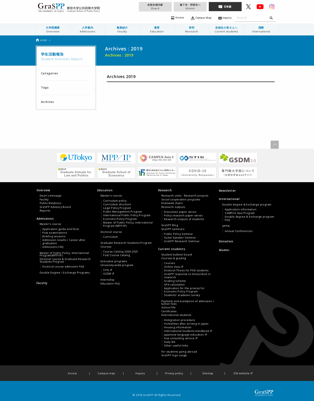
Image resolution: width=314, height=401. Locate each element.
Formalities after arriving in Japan (186, 323)
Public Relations (50, 203)
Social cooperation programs (180, 199)
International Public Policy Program (127, 215)
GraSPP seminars (172, 229)
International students (176, 315)
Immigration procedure (179, 320)
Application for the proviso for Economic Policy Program (184, 290)
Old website (242, 373)
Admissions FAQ (53, 247)
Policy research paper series (183, 215)
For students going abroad (179, 351)
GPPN (226, 226)
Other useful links (176, 345)
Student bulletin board (176, 254)
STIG (106, 270)
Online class (172, 266)
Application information (240, 209)
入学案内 (87, 29)
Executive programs (114, 261)
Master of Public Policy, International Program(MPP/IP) (64, 254)
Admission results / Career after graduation (64, 241)
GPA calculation (174, 284)
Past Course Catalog (116, 255)
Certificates (169, 311)
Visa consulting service (179, 338)
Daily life (170, 342)
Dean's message (51, 195)
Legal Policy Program (117, 208)
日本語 (227, 6)
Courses (106, 246)
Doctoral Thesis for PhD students (186, 270)
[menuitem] (52, 29)
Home (41, 40)
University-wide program (117, 265)
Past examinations (54, 232)
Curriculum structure (117, 204)
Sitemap (207, 373)
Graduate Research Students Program (126, 243)
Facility (44, 199)
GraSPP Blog (169, 225)
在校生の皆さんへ (226, 29)
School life (168, 307)
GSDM (107, 273)
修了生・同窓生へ (190, 6)
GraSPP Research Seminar (181, 241)
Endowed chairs (172, 203)
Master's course (50, 224)
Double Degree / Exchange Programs (65, 272)
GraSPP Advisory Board (55, 207)
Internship (108, 279)
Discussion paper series (180, 212)
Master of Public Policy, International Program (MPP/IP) (128, 224)
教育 (157, 29)
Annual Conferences (238, 231)
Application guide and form (60, 229)
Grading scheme (175, 281)
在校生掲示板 (155, 6)
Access (72, 373)
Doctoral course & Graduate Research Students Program (65, 260)
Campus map (106, 373)
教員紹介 (122, 29)
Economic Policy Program (120, 219)
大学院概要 (53, 29)
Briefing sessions (53, 236)
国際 (261, 29)
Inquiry (140, 373)
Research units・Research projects (185, 195)
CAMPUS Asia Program (240, 213)
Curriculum (110, 236)
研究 (192, 29)
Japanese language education (184, 334)
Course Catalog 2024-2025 (120, 251)
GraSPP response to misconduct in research (187, 276)
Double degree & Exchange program (247, 204)
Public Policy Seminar (178, 234)
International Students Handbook (186, 331)
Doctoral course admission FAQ (63, 266)
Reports (45, 210)
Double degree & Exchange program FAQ (249, 218)
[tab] (65, 200)
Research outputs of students (184, 219)
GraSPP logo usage (174, 355)
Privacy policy (174, 373)
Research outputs (173, 207)
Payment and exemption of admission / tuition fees (187, 302)
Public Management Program (122, 211)
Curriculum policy (115, 200)
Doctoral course (111, 232)
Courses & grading (173, 258)
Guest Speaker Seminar (180, 237)
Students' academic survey (182, 295)
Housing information (178, 327)
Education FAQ (110, 283)
